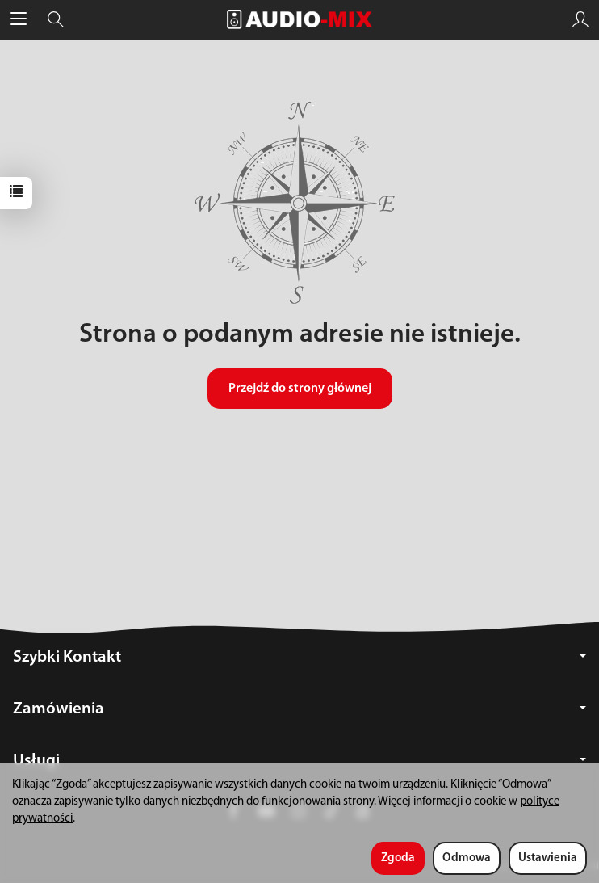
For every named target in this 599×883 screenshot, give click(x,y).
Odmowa (466, 858)
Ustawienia (547, 858)
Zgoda (398, 858)
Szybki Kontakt (299, 657)
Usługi (299, 760)
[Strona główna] (299, 19)
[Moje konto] (580, 19)
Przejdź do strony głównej (299, 388)
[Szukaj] (55, 19)
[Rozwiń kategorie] (18, 19)
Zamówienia (299, 708)
